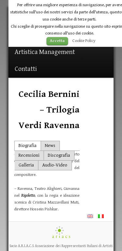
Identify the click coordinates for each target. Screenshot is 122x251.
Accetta (57, 40)
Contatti (26, 69)
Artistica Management (45, 52)
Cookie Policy (84, 40)
